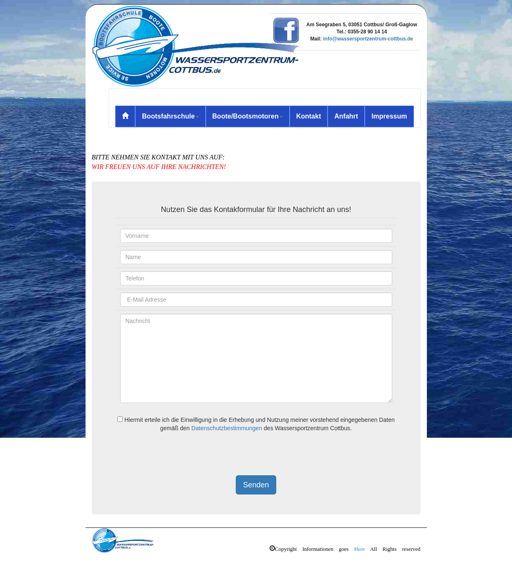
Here (359, 548)
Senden (256, 485)
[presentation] (180, 455)
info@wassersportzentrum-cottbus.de (368, 39)
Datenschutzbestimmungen (227, 428)
